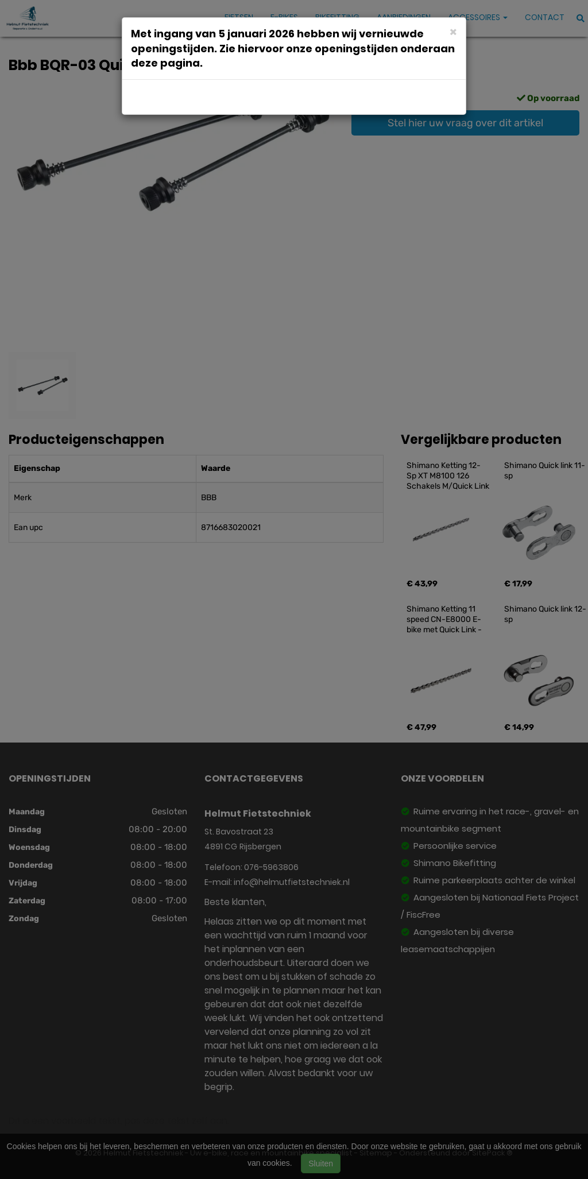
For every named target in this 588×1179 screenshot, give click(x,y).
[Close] (453, 31)
